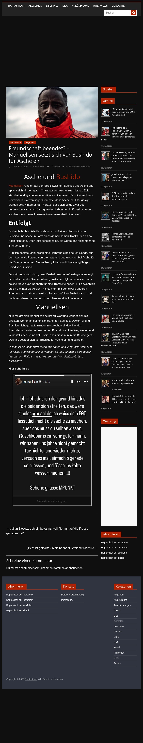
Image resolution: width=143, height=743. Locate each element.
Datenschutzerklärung (72, 594)
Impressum (67, 600)
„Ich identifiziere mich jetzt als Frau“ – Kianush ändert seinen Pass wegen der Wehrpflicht (124, 279)
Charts (117, 610)
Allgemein (35, 5)
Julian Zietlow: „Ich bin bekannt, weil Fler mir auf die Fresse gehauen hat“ (47, 531)
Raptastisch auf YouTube (114, 552)
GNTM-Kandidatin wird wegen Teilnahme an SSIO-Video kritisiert (124, 112)
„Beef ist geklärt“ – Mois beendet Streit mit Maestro (62, 548)
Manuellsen (86, 166)
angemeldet (26, 568)
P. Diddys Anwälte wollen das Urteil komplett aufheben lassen (123, 196)
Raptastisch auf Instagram (114, 547)
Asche (68, 166)
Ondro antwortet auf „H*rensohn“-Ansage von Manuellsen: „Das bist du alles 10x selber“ (123, 257)
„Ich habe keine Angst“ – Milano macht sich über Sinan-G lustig (123, 318)
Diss (65, 5)
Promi (117, 647)
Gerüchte (118, 5)
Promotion (119, 652)
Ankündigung (80, 5)
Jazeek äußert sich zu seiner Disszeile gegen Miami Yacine (122, 177)
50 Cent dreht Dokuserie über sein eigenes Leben (123, 382)
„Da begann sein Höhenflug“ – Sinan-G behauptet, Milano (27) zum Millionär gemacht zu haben (118, 133)
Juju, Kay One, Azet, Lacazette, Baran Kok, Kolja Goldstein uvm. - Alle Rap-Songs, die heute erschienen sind (118, 339)
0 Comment (53, 166)
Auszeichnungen (122, 605)
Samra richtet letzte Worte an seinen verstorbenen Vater (124, 299)
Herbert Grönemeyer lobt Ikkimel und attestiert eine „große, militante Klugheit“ (124, 399)
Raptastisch (16, 5)
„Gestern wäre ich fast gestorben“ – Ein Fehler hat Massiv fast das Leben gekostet (124, 216)
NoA (116, 642)
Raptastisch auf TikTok (112, 558)
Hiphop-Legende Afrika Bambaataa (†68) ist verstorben (122, 236)
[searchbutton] (133, 12)
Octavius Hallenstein (35, 166)
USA (116, 658)
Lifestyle (52, 5)
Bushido (75, 166)
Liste (116, 637)
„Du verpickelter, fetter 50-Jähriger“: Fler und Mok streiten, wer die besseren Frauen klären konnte (124, 157)
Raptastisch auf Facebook (114, 542)
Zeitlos (117, 663)
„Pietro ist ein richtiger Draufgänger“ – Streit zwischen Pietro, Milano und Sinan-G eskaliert (122, 363)
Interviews (100, 5)
